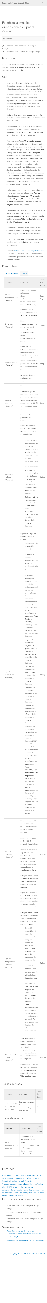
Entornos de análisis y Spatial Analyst (29, 251)
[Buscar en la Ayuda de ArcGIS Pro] (21, 3)
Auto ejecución (8, 1176)
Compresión (35, 1179)
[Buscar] (43, 3)
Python (24, 273)
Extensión (29, 1182)
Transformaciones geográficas (15, 1184)
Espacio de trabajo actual (13, 1182)
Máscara (32, 1184)
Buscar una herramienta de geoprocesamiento (25, 1241)
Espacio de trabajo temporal (25, 1193)
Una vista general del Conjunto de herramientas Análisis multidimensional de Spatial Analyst (23, 1234)
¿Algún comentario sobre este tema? (29, 1254)
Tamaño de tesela (15, 1196)
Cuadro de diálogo (11, 273)
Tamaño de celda (23, 1176)
